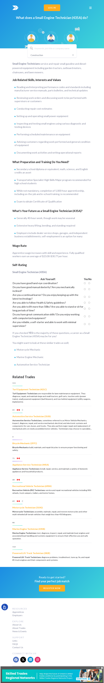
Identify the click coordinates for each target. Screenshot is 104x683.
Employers (17, 615)
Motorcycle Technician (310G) (27, 507)
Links (14, 640)
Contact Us (17, 647)
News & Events (19, 631)
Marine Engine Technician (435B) (28, 529)
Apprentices (18, 612)
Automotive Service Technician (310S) (31, 416)
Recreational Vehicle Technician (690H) (32, 486)
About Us (16, 624)
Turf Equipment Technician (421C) (29, 389)
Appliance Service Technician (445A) (30, 464)
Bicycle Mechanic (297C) (24, 443)
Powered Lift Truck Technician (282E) (31, 553)
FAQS (15, 644)
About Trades (18, 628)
